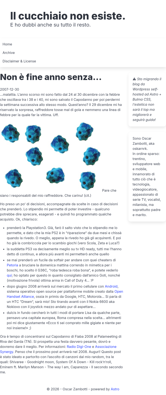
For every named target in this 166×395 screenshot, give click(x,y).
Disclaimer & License (19, 61)
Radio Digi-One (79, 346)
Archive (9, 53)
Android (111, 286)
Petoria (12, 265)
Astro (115, 389)
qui (9, 275)
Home (7, 44)
